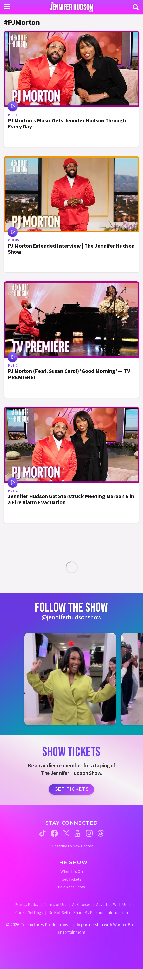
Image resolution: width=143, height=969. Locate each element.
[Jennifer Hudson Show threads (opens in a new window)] (101, 833)
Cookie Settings (29, 913)
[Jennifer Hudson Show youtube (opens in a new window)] (77, 833)
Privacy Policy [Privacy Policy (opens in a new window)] (26, 904)
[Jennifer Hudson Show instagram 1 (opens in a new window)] (70, 679)
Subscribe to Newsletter (71, 846)
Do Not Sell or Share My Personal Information (88, 913)
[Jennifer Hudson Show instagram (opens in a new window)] (89, 833)
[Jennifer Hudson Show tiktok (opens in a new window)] (42, 833)
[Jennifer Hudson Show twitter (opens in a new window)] (66, 833)
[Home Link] (71, 7)
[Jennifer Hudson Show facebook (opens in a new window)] (54, 833)
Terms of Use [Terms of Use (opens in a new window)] (55, 904)
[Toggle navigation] (7, 7)
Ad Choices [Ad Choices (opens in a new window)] (81, 904)
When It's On (71, 871)
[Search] (136, 7)
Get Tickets (71, 789)
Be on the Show (71, 887)
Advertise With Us (111, 904)
